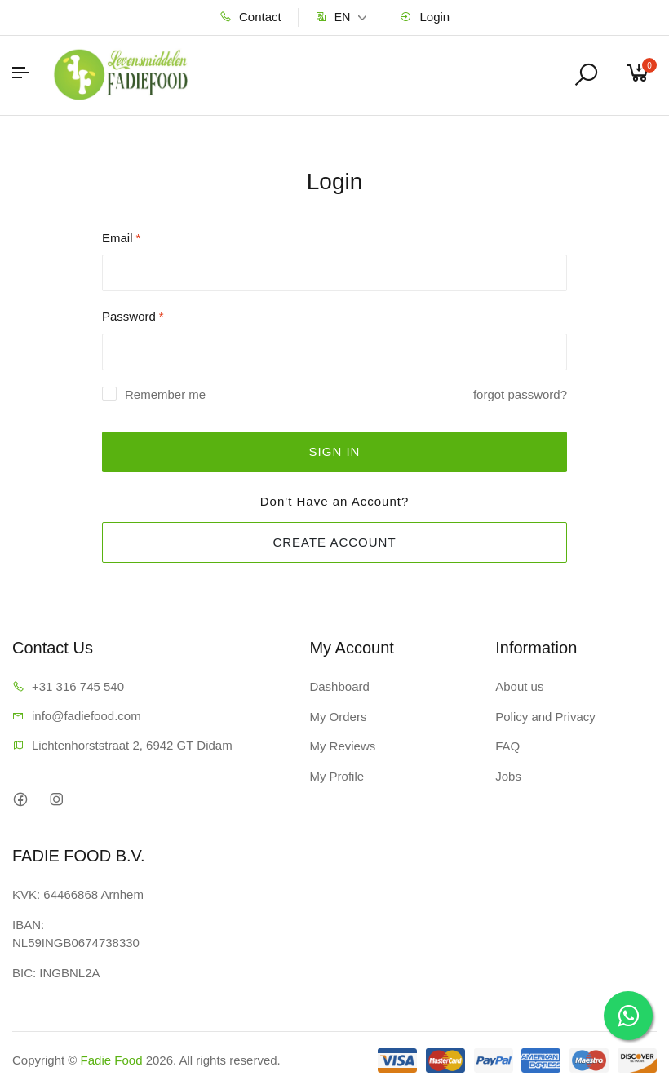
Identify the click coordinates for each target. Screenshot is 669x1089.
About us (519, 686)
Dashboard (339, 686)
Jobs (508, 776)
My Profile (336, 776)
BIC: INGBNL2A (56, 973)
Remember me (165, 394)
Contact (250, 17)
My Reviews (342, 746)
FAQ (507, 746)
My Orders (337, 717)
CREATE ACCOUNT (334, 542)
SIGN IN (335, 451)
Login (425, 17)
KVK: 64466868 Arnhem (78, 894)
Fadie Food (112, 1060)
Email (121, 238)
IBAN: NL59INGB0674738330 (76, 934)
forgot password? (520, 394)
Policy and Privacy (545, 717)
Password (133, 316)
